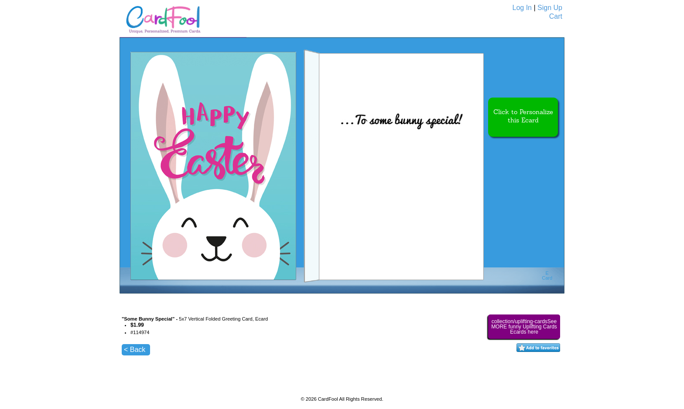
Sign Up (549, 7)
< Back (134, 349)
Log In (522, 7)
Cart (555, 16)
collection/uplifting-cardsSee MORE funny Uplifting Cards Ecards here (524, 326)
